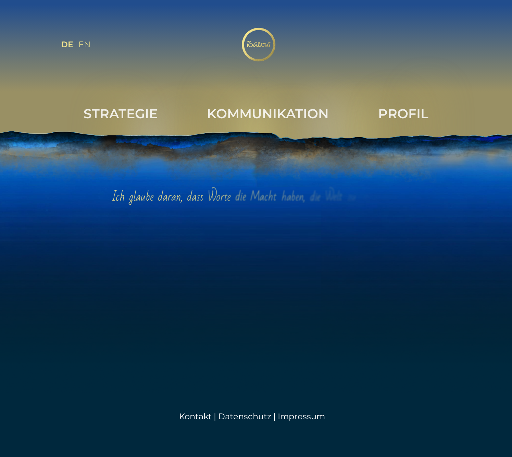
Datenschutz (244, 416)
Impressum (301, 416)
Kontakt (195, 416)
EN (84, 44)
